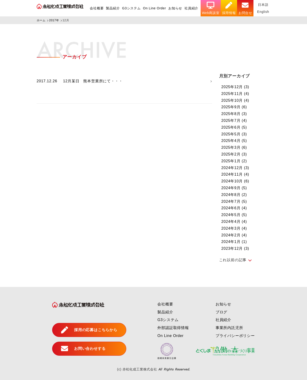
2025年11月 (235, 94)
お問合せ (245, 8)
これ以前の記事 (233, 260)
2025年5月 (234, 134)
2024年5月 (234, 215)
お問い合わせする (83, 348)
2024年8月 (234, 195)
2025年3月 (234, 147)
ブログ (221, 312)
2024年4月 (234, 222)
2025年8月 (234, 114)
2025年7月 (234, 121)
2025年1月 (234, 161)
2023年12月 (235, 248)
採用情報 (229, 8)
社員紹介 (191, 8)
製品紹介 (112, 8)
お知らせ (175, 8)
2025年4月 (234, 141)
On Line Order (154, 8)
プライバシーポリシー (235, 336)
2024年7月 (234, 201)
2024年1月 (234, 242)
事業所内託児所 (229, 328)
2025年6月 (234, 127)
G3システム (131, 8)
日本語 (263, 5)
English (263, 12)
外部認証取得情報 (173, 328)
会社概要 (96, 8)
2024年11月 (235, 174)
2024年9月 (234, 188)
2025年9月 (234, 107)
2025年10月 (235, 100)
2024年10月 (235, 181)
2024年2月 (234, 235)
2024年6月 (234, 208)
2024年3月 (234, 228)
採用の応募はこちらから (89, 329)
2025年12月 (235, 87)
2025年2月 (234, 154)
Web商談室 (210, 8)
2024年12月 (235, 168)
